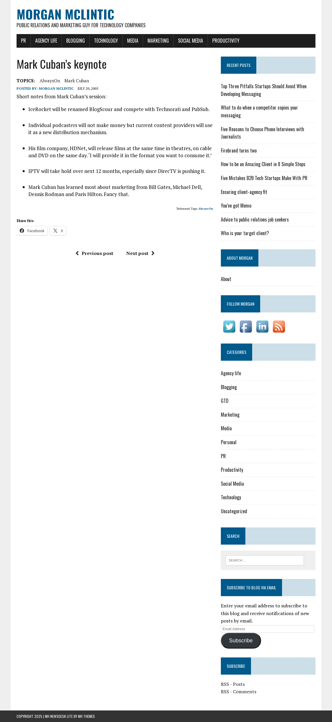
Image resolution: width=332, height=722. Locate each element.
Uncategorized (234, 511)
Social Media (190, 40)
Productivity (225, 40)
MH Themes (86, 716)
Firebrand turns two (239, 150)
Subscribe (241, 641)
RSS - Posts (233, 684)
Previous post (94, 253)
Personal (229, 442)
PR (23, 40)
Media (132, 40)
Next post (140, 253)
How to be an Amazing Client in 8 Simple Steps (263, 164)
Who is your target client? (245, 233)
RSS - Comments (238, 691)
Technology (106, 40)
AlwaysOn (50, 81)
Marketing (158, 40)
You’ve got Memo (236, 205)
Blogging (75, 40)
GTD (225, 400)
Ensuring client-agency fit (244, 191)
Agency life (46, 40)
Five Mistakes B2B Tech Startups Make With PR (264, 178)
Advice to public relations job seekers (255, 219)
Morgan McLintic (56, 88)
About (226, 279)
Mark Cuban (76, 81)
